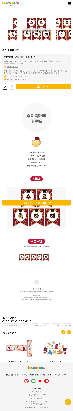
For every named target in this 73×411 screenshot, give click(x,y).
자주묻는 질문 (9, 375)
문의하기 (17, 375)
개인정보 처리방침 (34, 375)
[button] (63, 332)
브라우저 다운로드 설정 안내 (16, 79)
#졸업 (25, 325)
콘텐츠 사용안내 (12, 66)
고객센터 (43, 375)
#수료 (45, 325)
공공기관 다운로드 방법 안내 (16, 76)
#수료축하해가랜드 (11, 325)
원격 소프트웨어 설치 (54, 375)
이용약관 (24, 375)
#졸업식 (35, 325)
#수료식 (56, 325)
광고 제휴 (65, 375)
